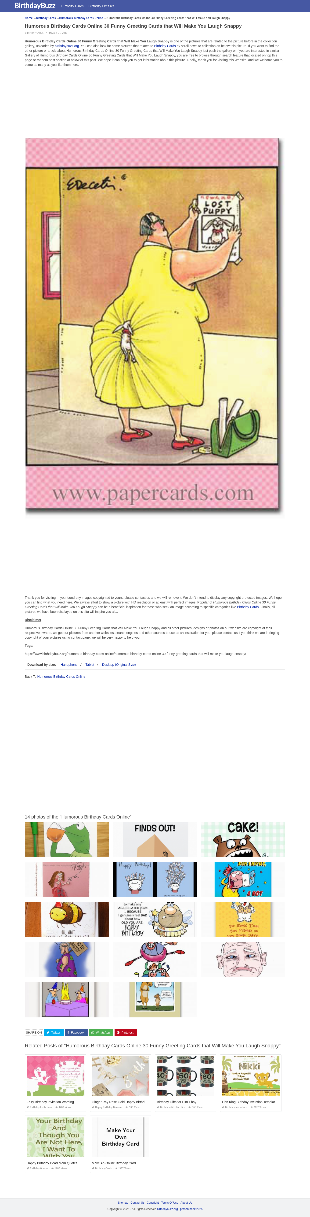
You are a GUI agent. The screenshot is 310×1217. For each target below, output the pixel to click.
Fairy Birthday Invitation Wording (50, 1102)
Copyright (153, 1202)
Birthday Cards (85, 6)
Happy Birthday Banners (107, 1107)
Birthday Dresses (114, 6)
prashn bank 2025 (191, 1209)
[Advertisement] (155, 103)
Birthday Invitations (39, 1107)
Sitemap (123, 1202)
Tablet (90, 664)
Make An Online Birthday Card (114, 1163)
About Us (186, 1202)
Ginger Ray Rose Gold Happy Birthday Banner (125, 1102)
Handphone (69, 664)
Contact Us (137, 1202)
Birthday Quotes (37, 1168)
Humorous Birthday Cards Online (61, 676)
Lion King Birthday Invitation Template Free (253, 1102)
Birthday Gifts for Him (171, 1107)
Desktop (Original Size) (119, 664)
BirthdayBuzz (47, 5)
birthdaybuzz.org (67, 46)
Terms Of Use (169, 1202)
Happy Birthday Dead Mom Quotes (52, 1163)
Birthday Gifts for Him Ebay (176, 1102)
